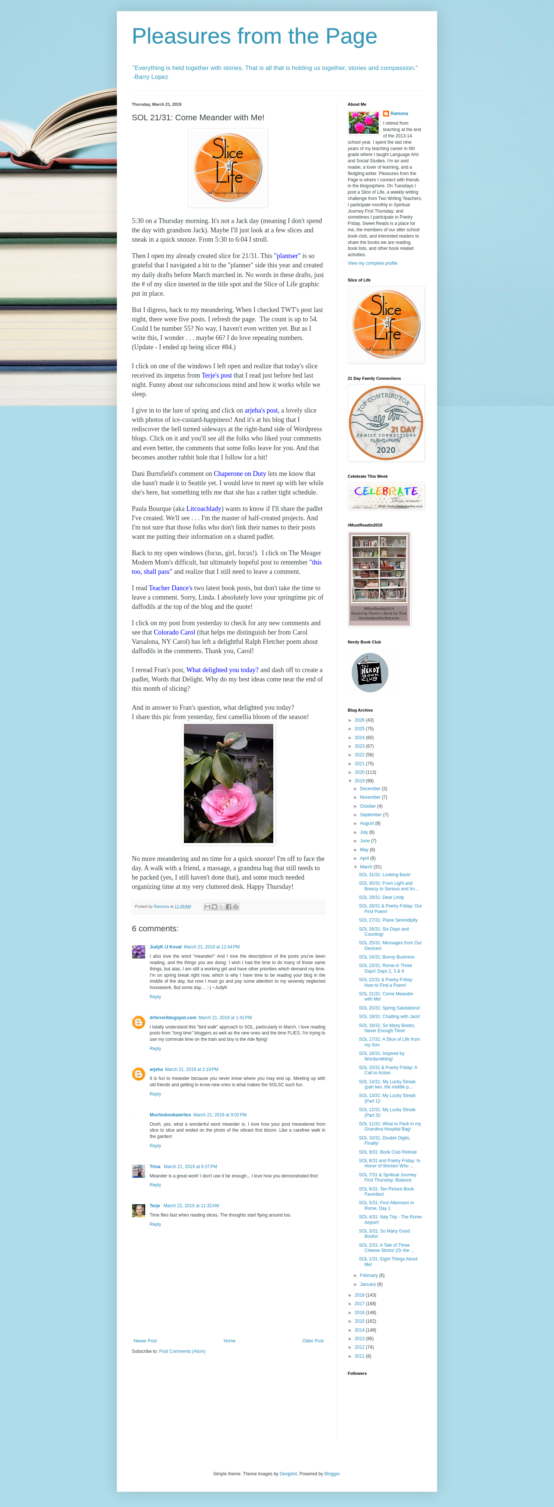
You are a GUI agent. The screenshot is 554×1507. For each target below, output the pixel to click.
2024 (360, 737)
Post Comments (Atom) (182, 1351)
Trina (156, 1166)
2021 (360, 763)
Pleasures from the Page (255, 35)
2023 (360, 746)
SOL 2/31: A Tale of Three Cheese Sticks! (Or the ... (386, 1248)
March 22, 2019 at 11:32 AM (191, 1205)
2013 (360, 1338)
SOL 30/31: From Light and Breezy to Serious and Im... (388, 886)
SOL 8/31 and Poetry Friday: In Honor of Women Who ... (389, 1163)
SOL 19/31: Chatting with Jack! (389, 1016)
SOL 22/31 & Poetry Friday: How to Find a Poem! (386, 982)
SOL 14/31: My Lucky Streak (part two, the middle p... (387, 1084)
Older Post (313, 1341)
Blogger (332, 1473)
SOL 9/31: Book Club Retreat (388, 1152)
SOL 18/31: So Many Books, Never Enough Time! (387, 1028)
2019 (360, 780)
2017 (360, 1303)
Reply (155, 996)
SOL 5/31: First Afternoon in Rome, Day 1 (386, 1205)
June (365, 840)
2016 (360, 1312)
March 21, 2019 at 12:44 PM (212, 947)
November (371, 797)
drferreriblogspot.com (173, 1017)
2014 (360, 1330)
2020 (360, 772)
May (365, 849)
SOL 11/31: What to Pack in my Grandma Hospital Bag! (390, 1126)
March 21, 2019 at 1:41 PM (225, 1017)
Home (230, 1341)
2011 (360, 1356)
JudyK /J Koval (166, 947)
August (367, 823)
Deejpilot (288, 1473)
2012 (360, 1347)
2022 (360, 754)
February (369, 1275)
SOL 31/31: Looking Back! (385, 874)
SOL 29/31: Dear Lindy (381, 897)
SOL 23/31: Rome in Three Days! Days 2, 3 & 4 (385, 968)
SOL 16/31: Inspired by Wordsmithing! (381, 1056)
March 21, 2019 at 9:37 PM (190, 1166)
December (371, 788)
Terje (155, 1205)
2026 (360, 720)
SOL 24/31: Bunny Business (387, 957)
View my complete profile (372, 263)
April (365, 858)
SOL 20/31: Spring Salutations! (389, 1008)
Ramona (399, 113)
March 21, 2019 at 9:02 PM (219, 1114)
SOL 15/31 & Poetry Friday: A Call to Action (388, 1070)
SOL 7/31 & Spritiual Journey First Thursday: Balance (387, 1177)
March (367, 866)
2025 (360, 728)
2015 (360, 1321)
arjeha (156, 1069)
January (368, 1284)
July (364, 832)
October (368, 806)
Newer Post (145, 1341)
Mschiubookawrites (170, 1114)
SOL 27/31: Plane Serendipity (388, 920)
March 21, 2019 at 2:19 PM (191, 1069)
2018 (360, 1295)
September (371, 814)
